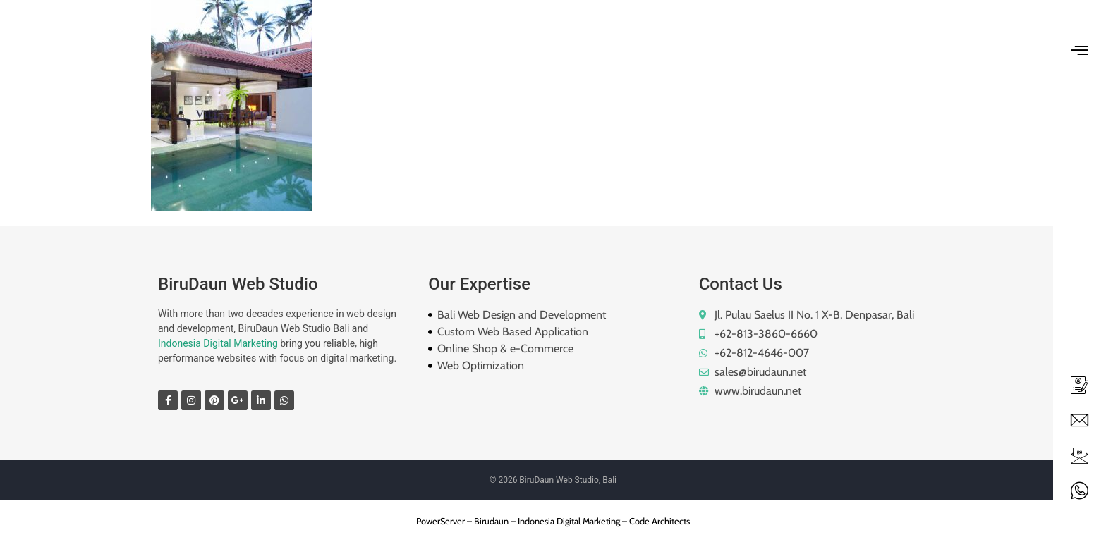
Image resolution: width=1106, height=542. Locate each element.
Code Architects (659, 521)
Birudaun (491, 521)
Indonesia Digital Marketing (218, 343)
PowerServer (440, 521)
